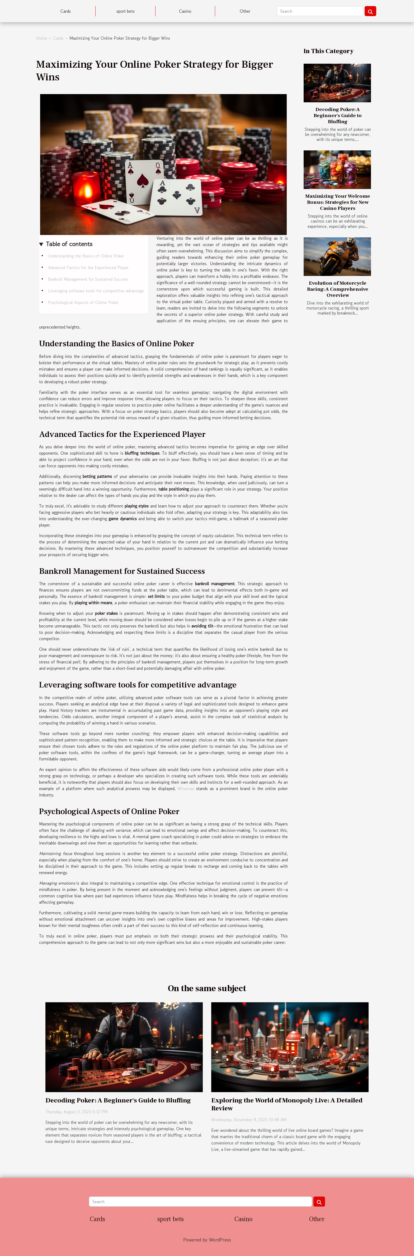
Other (245, 11)
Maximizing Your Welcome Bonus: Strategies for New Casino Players (337, 202)
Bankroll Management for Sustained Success (88, 279)
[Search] (320, 11)
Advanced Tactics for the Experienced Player (88, 267)
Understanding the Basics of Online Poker (86, 256)
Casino (185, 11)
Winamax (185, 788)
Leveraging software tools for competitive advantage (96, 291)
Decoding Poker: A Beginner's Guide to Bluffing (338, 115)
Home (41, 38)
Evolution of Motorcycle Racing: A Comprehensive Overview (337, 289)
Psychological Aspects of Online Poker (83, 302)
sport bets (125, 11)
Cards (65, 11)
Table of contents (69, 243)
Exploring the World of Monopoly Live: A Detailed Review (287, 1104)
